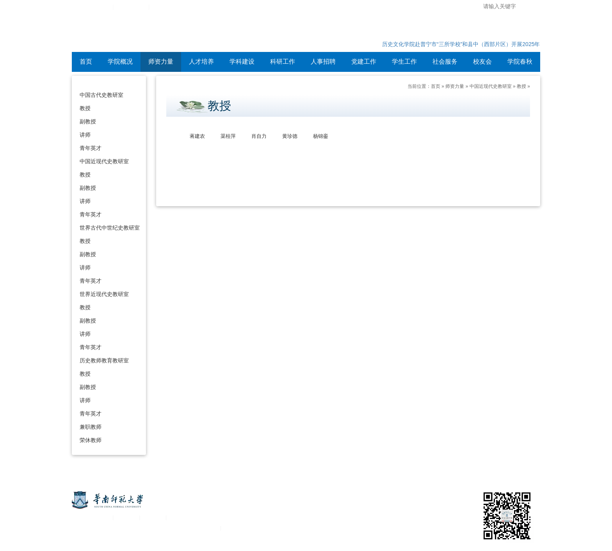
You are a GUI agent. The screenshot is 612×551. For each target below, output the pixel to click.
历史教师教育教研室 (104, 360)
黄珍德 (289, 136)
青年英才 (90, 148)
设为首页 (162, 7)
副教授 (88, 121)
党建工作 (363, 61)
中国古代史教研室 (101, 95)
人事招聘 (323, 61)
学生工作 (404, 61)
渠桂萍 (228, 136)
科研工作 (282, 61)
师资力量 (160, 61)
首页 (86, 61)
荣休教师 (90, 440)
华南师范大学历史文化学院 (173, 33)
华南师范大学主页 (90, 7)
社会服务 (444, 61)
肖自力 (259, 136)
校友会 (482, 61)
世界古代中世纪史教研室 (110, 228)
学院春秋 (519, 61)
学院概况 (120, 61)
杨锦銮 (320, 136)
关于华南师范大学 (90, 517)
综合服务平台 (131, 7)
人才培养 (201, 61)
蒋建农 (197, 136)
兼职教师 (90, 427)
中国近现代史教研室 (104, 161)
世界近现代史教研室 (104, 294)
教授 (85, 108)
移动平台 (153, 517)
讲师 (85, 135)
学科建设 (242, 61)
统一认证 (126, 517)
